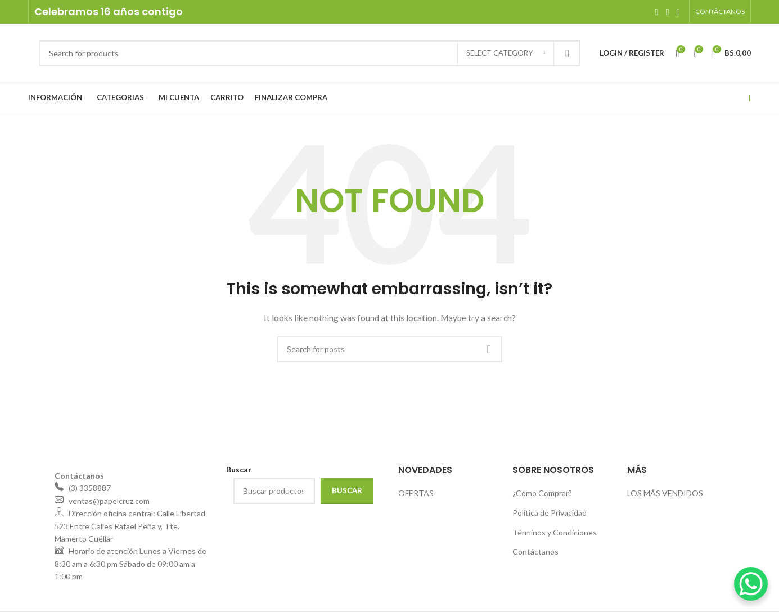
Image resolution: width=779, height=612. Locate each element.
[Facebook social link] (656, 11)
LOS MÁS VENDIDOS (665, 493)
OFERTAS (416, 493)
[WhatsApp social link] (678, 11)
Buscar (347, 490)
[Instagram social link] (667, 11)
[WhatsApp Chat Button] (751, 584)
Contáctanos (535, 551)
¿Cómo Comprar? (542, 493)
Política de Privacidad (549, 513)
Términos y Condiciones (554, 532)
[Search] (309, 53)
